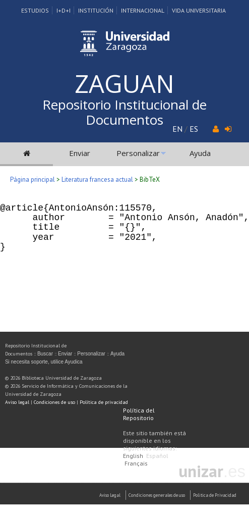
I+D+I (63, 10)
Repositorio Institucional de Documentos (124, 112)
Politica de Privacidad (214, 495)
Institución (95, 10)
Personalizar (138, 153)
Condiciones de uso (54, 402)
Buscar (45, 353)
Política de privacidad (104, 402)
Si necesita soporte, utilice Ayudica (44, 362)
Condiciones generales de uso (157, 495)
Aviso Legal (109, 495)
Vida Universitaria (199, 10)
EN (177, 129)
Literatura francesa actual (97, 179)
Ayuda (200, 153)
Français (136, 463)
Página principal (32, 179)
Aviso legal (17, 402)
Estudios (35, 10)
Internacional (142, 10)
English (133, 455)
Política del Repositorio (139, 414)
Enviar (79, 153)
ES (194, 129)
